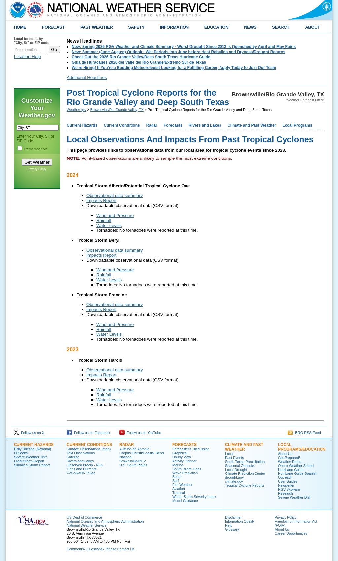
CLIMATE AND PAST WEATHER (244, 447)
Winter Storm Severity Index (194, 497)
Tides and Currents (81, 469)
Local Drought (236, 470)
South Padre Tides (186, 469)
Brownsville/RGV (132, 461)
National (125, 457)
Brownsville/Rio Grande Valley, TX (117, 110)
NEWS (250, 27)
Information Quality (239, 521)
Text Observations (81, 453)
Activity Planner (184, 461)
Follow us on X (29, 433)
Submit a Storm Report (32, 465)
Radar (151, 125)
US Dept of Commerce (84, 517)
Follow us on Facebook (88, 433)
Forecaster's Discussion (191, 449)
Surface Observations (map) (89, 449)
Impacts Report (101, 200)
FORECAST (53, 27)
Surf (175, 481)
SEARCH (280, 27)
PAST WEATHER (96, 27)
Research (285, 493)
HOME (20, 27)
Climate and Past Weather (251, 125)
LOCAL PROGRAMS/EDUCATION (301, 447)
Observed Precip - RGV (85, 465)
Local (229, 454)
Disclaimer (233, 517)
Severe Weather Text (30, 457)
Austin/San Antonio (134, 449)
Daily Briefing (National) (32, 449)
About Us (285, 454)
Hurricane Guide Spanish (297, 473)
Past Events (234, 458)
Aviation (178, 489)
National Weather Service (87, 525)
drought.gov (234, 477)
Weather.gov (76, 110)
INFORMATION (174, 27)
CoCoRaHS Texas (81, 473)
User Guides (287, 481)
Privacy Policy (37, 169)
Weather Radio (289, 462)
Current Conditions (122, 125)
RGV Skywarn (289, 489)
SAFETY (136, 27)
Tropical (178, 493)
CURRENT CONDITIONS (89, 444)
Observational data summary (114, 195)
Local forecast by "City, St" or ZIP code (31, 41)
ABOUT (312, 27)
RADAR (126, 444)
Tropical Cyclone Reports (244, 485)
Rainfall (103, 220)
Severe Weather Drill (294, 497)
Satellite (73, 457)
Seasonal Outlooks (239, 466)
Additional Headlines (87, 77)
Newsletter (286, 485)
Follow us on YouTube (140, 433)
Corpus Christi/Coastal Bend (141, 453)
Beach (177, 477)
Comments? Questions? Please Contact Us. (101, 549)
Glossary (232, 529)
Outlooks (21, 453)
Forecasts (173, 125)
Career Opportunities (291, 533)
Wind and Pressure (115, 215)
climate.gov (234, 481)
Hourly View (181, 457)
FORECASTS (184, 444)
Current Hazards (82, 125)
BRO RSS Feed (304, 433)
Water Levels (109, 225)
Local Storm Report (29, 461)
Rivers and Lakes (204, 125)
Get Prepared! (289, 458)
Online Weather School (296, 466)
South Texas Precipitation (245, 462)
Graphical (179, 453)
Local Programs (297, 125)
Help (228, 525)
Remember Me (36, 149)
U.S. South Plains (133, 465)
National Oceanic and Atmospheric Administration (105, 521)
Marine (177, 465)
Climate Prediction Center (245, 473)
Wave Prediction (185, 473)
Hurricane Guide (291, 470)
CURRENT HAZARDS (34, 444)
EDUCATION (216, 27)
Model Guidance (185, 501)
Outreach (285, 477)
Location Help (27, 56)
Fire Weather (182, 485)
